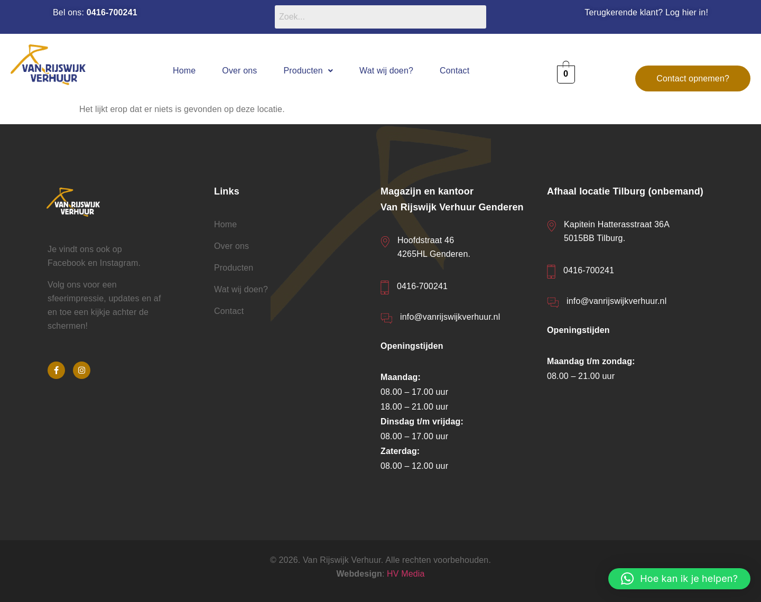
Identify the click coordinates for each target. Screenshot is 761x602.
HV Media (406, 573)
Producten (308, 70)
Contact (454, 70)
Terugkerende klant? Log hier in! (646, 12)
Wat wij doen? (386, 70)
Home (184, 70)
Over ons (239, 70)
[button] (309, 71)
